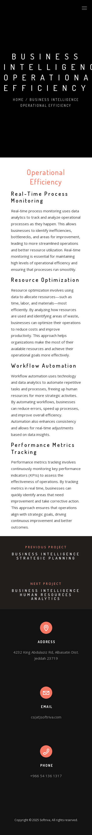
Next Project (46, 584)
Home (18, 100)
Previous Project (46, 547)
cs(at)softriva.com (46, 717)
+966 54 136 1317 (46, 775)
